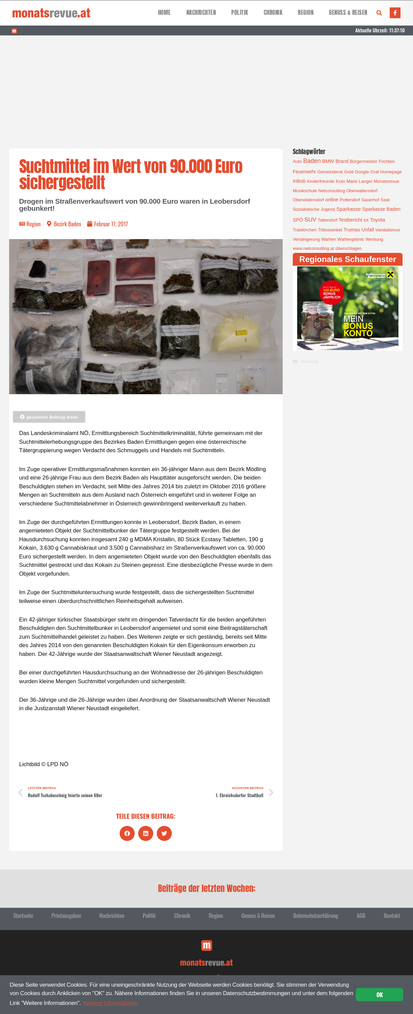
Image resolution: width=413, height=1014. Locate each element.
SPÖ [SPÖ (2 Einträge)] (298, 220)
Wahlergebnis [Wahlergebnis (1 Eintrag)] (350, 239)
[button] (379, 13)
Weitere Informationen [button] (111, 1003)
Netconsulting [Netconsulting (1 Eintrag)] (331, 190)
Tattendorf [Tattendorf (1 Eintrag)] (327, 220)
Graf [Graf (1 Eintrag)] (374, 171)
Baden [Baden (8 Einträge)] (312, 160)
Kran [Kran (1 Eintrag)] (340, 181)
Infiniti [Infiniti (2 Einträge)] (299, 181)
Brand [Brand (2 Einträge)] (341, 161)
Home (164, 12)
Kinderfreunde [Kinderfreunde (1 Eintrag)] (321, 181)
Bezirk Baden (67, 224)
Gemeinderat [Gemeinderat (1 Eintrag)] (330, 171)
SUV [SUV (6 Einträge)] (310, 219)
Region (305, 12)
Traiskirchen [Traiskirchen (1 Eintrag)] (304, 229)
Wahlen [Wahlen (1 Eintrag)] (328, 239)
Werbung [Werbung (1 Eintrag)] (374, 239)
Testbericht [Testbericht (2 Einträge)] (350, 220)
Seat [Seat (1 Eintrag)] (385, 199)
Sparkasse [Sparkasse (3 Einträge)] (348, 209)
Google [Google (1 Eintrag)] (362, 171)
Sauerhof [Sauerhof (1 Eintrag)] (370, 199)
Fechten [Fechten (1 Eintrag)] (387, 161)
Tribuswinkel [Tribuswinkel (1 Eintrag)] (330, 229)
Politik (239, 12)
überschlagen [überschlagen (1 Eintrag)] (348, 248)
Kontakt (392, 915)
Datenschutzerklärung (315, 915)
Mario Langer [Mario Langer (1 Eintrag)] (359, 181)
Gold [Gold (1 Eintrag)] (348, 171)
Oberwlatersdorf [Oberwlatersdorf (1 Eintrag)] (308, 199)
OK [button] (380, 994)
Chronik (273, 12)
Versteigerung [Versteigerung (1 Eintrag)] (306, 239)
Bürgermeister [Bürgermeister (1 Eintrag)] (364, 161)
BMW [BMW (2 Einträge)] (328, 161)
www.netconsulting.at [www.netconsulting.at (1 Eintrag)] (313, 248)
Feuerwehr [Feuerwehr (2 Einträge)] (304, 171)
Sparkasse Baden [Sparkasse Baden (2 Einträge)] (381, 209)
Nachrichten (201, 12)
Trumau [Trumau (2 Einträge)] (351, 229)
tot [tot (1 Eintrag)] (366, 220)
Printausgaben (66, 915)
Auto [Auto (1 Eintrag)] (297, 161)
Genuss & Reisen (348, 12)
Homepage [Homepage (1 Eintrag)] (391, 171)
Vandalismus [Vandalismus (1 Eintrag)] (387, 229)
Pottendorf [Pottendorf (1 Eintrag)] (350, 199)
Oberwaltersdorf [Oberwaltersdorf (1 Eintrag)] (362, 190)
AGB (361, 915)
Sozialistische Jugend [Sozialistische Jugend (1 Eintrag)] (314, 209)
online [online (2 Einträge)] (332, 199)
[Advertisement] (206, 86)
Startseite (23, 915)
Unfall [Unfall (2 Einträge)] (368, 229)
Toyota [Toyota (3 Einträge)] (377, 220)
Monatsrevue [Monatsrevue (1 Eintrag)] (386, 181)
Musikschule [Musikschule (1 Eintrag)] (305, 190)
